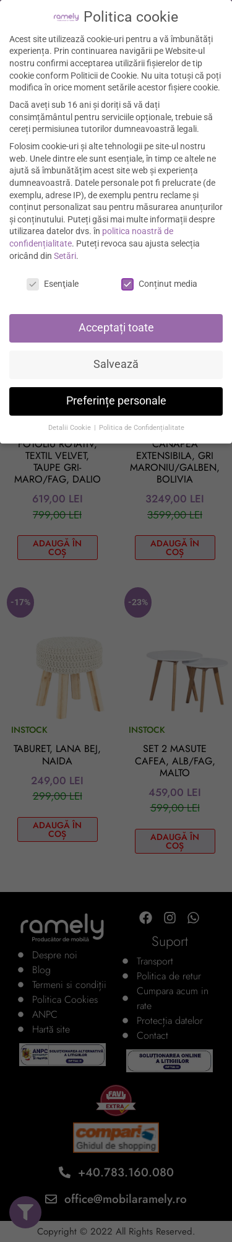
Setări (65, 256)
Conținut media (159, 284)
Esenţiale (53, 284)
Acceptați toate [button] (116, 327)
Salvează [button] (116, 364)
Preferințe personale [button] (116, 401)
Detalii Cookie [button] (70, 428)
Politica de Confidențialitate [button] (141, 428)
